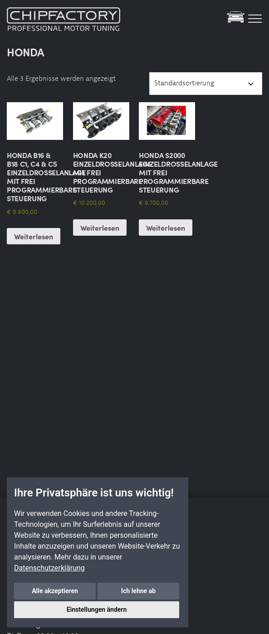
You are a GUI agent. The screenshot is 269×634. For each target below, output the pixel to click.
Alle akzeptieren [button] (55, 590)
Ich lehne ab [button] (138, 590)
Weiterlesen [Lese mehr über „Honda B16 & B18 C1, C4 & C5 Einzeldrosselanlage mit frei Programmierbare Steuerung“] (33, 236)
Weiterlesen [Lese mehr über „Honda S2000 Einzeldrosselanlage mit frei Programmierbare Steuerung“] (165, 228)
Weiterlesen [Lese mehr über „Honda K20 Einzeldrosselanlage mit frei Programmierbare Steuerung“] (99, 228)
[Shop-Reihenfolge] (205, 83)
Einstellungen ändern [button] (97, 609)
